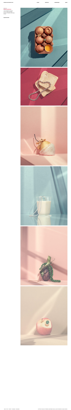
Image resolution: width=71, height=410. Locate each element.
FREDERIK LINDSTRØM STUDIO (8, 2)
